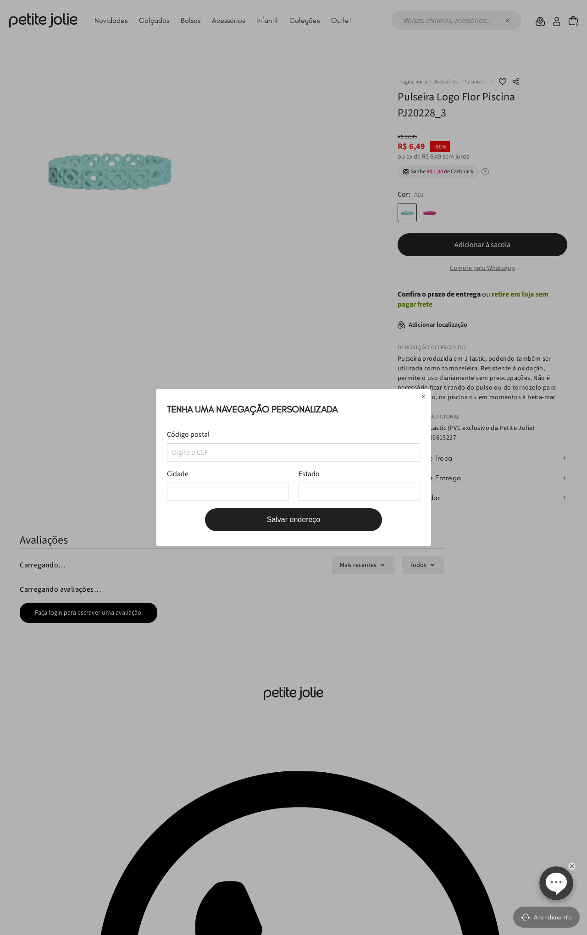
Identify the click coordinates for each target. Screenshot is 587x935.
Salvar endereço (294, 519)
